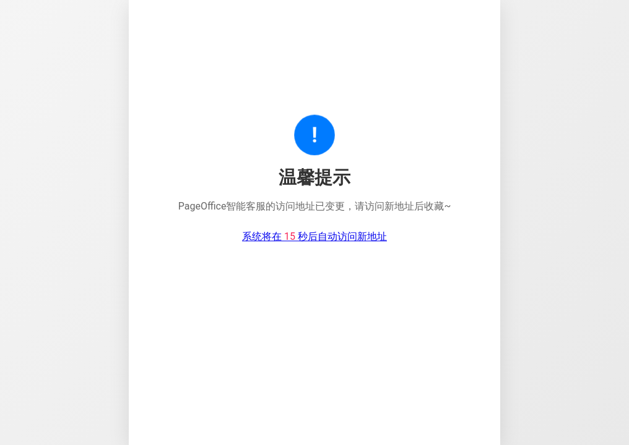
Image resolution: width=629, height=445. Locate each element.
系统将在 (314, 237)
